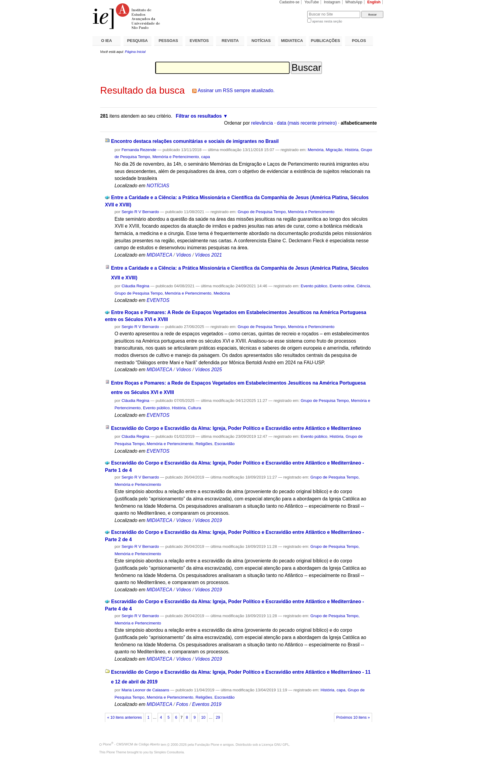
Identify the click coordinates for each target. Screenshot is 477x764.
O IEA (106, 40)
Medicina (222, 293)
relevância (262, 123)
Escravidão (224, 443)
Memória (315, 149)
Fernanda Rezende (138, 149)
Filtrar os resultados (199, 116)
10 (203, 717)
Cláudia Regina (135, 286)
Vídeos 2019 (208, 520)
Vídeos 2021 (208, 255)
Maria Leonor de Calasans (145, 690)
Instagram (332, 2)
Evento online (341, 286)
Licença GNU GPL (275, 744)
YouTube (312, 2)
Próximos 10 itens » (353, 717)
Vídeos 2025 (208, 369)
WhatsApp (353, 2)
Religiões (204, 443)
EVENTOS (199, 40)
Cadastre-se (289, 2)
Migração (334, 149)
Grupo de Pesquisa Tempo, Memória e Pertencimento (286, 211)
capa (205, 156)
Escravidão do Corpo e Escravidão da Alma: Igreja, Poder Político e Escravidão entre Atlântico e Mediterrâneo (236, 428)
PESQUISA (137, 40)
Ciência (363, 286)
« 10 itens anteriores (124, 717)
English (374, 2)
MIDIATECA (292, 40)
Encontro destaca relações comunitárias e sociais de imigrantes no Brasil (195, 141)
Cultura (194, 408)
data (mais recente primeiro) (307, 123)
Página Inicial (135, 52)
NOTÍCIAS (261, 40)
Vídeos (183, 255)
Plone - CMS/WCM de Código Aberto (131, 744)
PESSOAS (168, 40)
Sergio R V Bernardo (140, 211)
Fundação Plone (207, 744)
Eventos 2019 (206, 704)
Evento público (314, 286)
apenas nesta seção (327, 21)
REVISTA (230, 40)
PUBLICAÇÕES (325, 40)
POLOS (359, 40)
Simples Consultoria (169, 752)
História (351, 149)
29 (218, 717)
